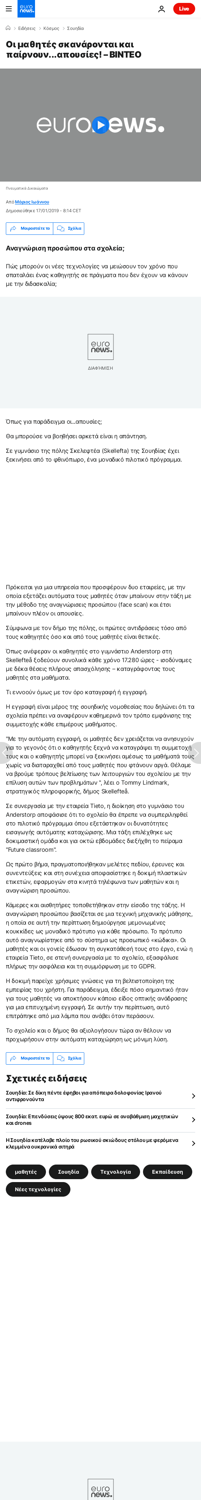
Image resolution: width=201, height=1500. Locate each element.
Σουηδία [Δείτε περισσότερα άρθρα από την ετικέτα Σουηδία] (68, 1171)
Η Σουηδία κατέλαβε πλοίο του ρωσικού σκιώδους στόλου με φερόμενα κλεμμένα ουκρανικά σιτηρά (92, 1143)
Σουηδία (75, 28)
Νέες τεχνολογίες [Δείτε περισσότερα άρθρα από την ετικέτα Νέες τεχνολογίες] (38, 1189)
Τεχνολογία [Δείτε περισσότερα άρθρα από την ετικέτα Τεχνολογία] (115, 1171)
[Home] (8, 28)
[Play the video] (100, 125)
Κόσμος (51, 28)
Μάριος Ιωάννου (32, 202)
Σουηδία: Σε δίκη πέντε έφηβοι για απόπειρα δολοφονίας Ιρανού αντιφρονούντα (84, 1095)
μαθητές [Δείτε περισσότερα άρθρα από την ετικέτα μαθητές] (26, 1171)
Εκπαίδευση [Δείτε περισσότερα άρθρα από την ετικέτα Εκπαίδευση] (167, 1171)
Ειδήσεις (26, 28)
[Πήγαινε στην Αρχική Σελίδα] (26, 9)
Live (184, 8)
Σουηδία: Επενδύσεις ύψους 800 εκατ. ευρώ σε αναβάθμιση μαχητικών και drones (92, 1119)
